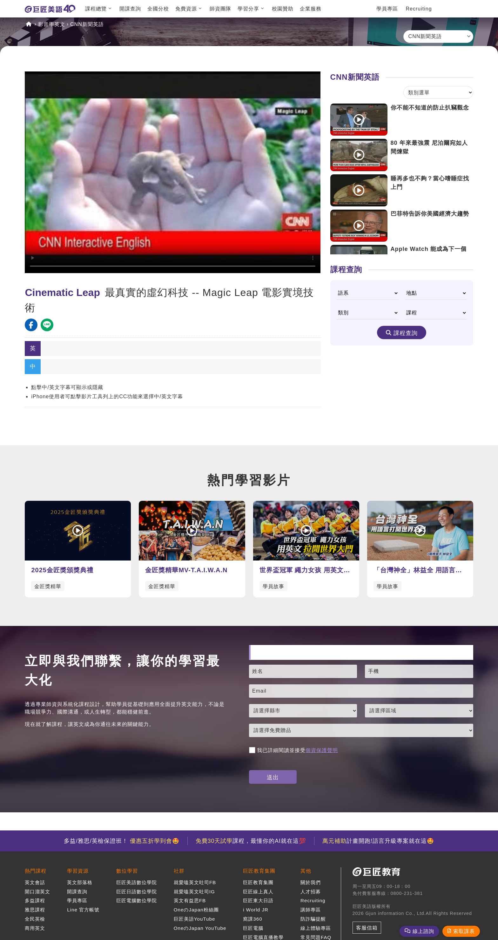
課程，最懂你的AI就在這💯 (251, 841)
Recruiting (419, 8)
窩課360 (252, 919)
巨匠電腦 (253, 928)
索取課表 (464, 931)
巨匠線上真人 (258, 891)
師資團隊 (220, 8)
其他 (305, 871)
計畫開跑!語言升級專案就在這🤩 (378, 841)
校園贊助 (282, 8)
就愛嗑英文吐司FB (195, 882)
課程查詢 (406, 333)
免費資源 (186, 8)
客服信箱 (367, 927)
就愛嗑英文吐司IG (194, 891)
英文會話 (35, 882)
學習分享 (248, 8)
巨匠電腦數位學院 (136, 900)
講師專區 (310, 909)
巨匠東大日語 (258, 900)
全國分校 (158, 8)
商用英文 (35, 928)
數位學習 (127, 871)
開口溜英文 (37, 891)
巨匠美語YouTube (194, 919)
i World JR (255, 909)
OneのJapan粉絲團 (196, 909)
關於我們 (310, 882)
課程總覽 (96, 8)
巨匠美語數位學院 (136, 882)
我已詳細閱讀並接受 (293, 750)
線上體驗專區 (315, 928)
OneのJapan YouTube (200, 928)
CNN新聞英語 (87, 24)
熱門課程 (35, 871)
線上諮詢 (423, 931)
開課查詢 (130, 8)
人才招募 (310, 891)
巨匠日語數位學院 (136, 891)
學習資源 (78, 871)
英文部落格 (79, 882)
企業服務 (310, 8)
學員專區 (387, 8)
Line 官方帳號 (83, 909)
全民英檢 (35, 919)
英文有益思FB (190, 900)
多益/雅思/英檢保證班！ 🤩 (121, 841)
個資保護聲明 (322, 750)
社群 (179, 871)
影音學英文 (51, 24)
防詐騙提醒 (313, 919)
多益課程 (35, 900)
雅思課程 (35, 909)
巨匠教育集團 (259, 871)
